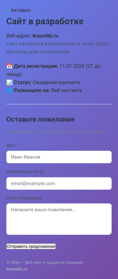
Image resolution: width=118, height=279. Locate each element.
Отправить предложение (31, 246)
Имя (10, 145)
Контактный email (25, 171)
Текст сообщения (24, 198)
